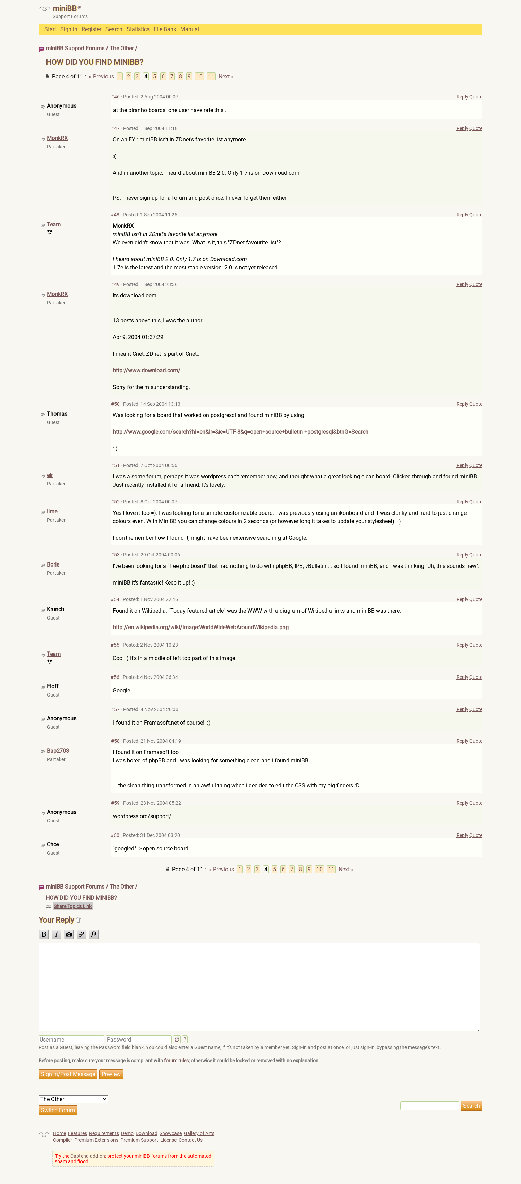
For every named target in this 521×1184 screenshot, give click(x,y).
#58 (115, 741)
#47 (115, 128)
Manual (189, 29)
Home (59, 1133)
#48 (115, 214)
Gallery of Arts (199, 1133)
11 (211, 76)
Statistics (138, 29)
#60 (115, 835)
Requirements (104, 1133)
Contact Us (191, 1140)
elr (50, 475)
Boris (53, 564)
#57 (115, 709)
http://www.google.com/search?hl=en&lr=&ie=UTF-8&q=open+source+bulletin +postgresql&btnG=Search (240, 432)
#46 (115, 97)
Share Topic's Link (73, 906)
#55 (115, 645)
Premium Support (139, 1140)
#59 (115, 803)
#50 (115, 404)
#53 (115, 555)
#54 (115, 599)
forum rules (176, 1060)
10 (199, 76)
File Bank (165, 29)
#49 (115, 284)
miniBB (65, 8)
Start (50, 29)
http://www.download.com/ (146, 370)
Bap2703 (58, 750)
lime (52, 511)
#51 (115, 465)
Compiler (62, 1140)
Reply (462, 97)
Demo (127, 1133)
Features (77, 1133)
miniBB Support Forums (75, 48)
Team (54, 224)
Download (146, 1133)
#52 (115, 501)
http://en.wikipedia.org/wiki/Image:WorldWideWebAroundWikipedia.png (201, 627)
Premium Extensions (96, 1140)
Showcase (171, 1133)
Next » (226, 76)
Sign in (68, 29)
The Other (122, 48)
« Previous (101, 76)
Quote (475, 97)
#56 (115, 677)
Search (113, 29)
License (168, 1140)
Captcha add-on (87, 1156)
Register (91, 29)
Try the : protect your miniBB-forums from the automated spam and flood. (133, 1158)
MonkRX (57, 138)
